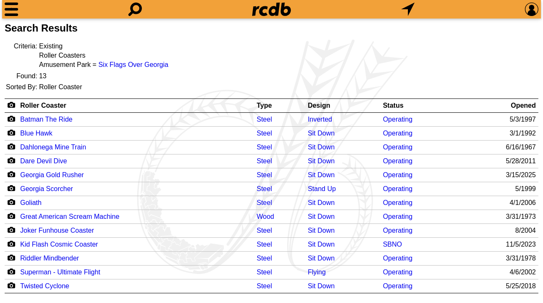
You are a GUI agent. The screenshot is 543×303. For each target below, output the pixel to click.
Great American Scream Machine (70, 216)
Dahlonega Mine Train (53, 147)
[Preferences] (531, 9)
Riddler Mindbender (49, 258)
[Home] (271, 9)
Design (319, 105)
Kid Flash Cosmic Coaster (59, 244)
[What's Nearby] (408, 9)
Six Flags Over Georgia (133, 64)
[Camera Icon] (11, 119)
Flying (317, 272)
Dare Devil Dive (43, 161)
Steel (264, 119)
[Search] (135, 9)
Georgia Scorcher (46, 188)
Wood (265, 216)
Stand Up (322, 188)
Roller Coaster (43, 105)
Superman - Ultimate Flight (60, 272)
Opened (523, 105)
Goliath (31, 202)
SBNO (392, 244)
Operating (398, 119)
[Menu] (11, 9)
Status (393, 105)
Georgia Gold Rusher (52, 174)
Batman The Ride (46, 119)
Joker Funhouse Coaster (57, 230)
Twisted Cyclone (44, 286)
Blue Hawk (36, 133)
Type (264, 105)
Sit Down (321, 133)
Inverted (320, 119)
